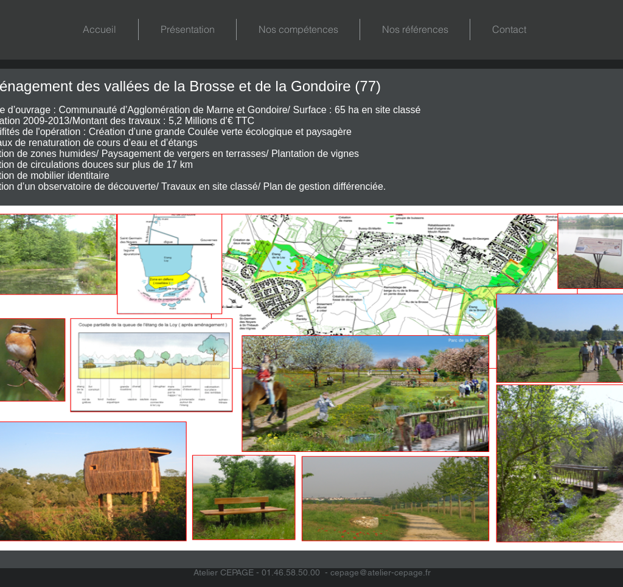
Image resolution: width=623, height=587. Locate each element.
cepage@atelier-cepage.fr (380, 572)
